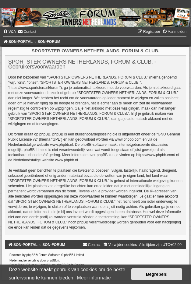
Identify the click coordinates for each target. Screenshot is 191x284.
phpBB (31, 255)
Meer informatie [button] (94, 277)
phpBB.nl (53, 260)
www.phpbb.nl (61, 144)
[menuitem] (9, 32)
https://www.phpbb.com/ (155, 155)
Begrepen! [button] (157, 274)
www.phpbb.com (128, 139)
